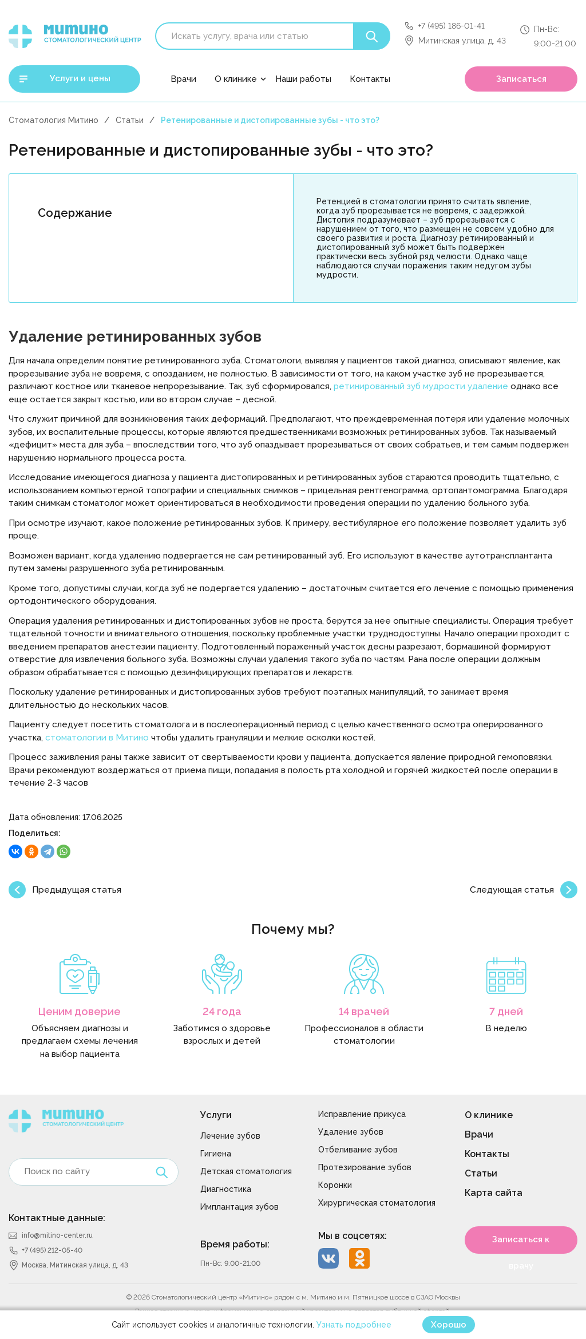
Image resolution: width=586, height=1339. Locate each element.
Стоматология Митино (53, 120)
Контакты (370, 79)
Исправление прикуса (362, 1114)
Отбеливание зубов (358, 1149)
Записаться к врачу (520, 1244)
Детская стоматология (246, 1171)
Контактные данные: (57, 1218)
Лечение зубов (230, 1135)
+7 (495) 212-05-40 (52, 1250)
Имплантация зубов (239, 1206)
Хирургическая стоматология (376, 1202)
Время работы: (235, 1244)
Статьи (130, 120)
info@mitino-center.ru (57, 1235)
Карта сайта (493, 1192)
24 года (222, 1011)
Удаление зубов (350, 1131)
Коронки (335, 1185)
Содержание (75, 213)
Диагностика (225, 1189)
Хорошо (448, 1325)
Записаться (521, 79)
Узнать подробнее (353, 1324)
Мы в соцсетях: (352, 1235)
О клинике (236, 79)
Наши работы (303, 79)
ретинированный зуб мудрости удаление (421, 386)
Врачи (183, 79)
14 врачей (364, 1011)
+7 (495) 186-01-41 (451, 25)
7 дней (506, 1011)
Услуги (216, 1115)
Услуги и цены (80, 78)
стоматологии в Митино (97, 737)
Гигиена (215, 1153)
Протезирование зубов (364, 1167)
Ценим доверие (79, 1011)
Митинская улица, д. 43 (462, 40)
